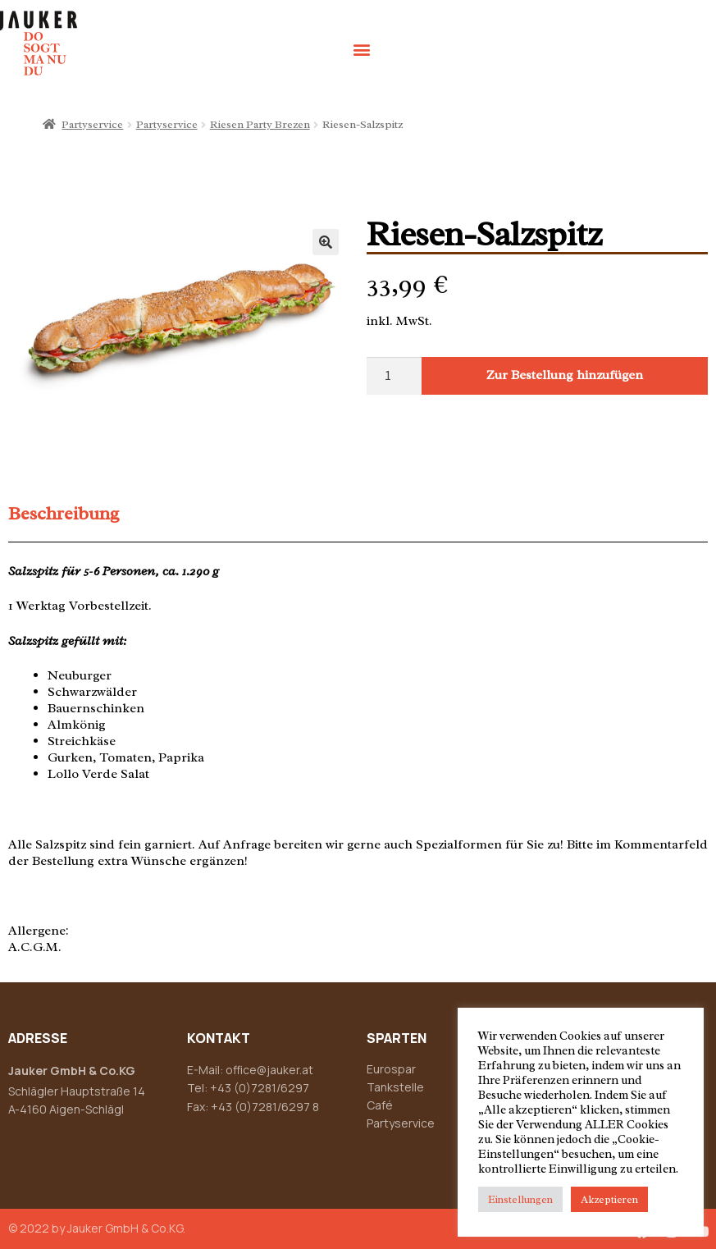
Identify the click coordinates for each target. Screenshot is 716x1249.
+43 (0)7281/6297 (259, 1088)
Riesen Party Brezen (260, 124)
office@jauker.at (269, 1069)
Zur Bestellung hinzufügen (564, 375)
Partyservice (92, 124)
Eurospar (391, 1069)
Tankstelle (395, 1087)
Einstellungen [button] (520, 1199)
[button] (361, 49)
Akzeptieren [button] (609, 1199)
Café (380, 1105)
